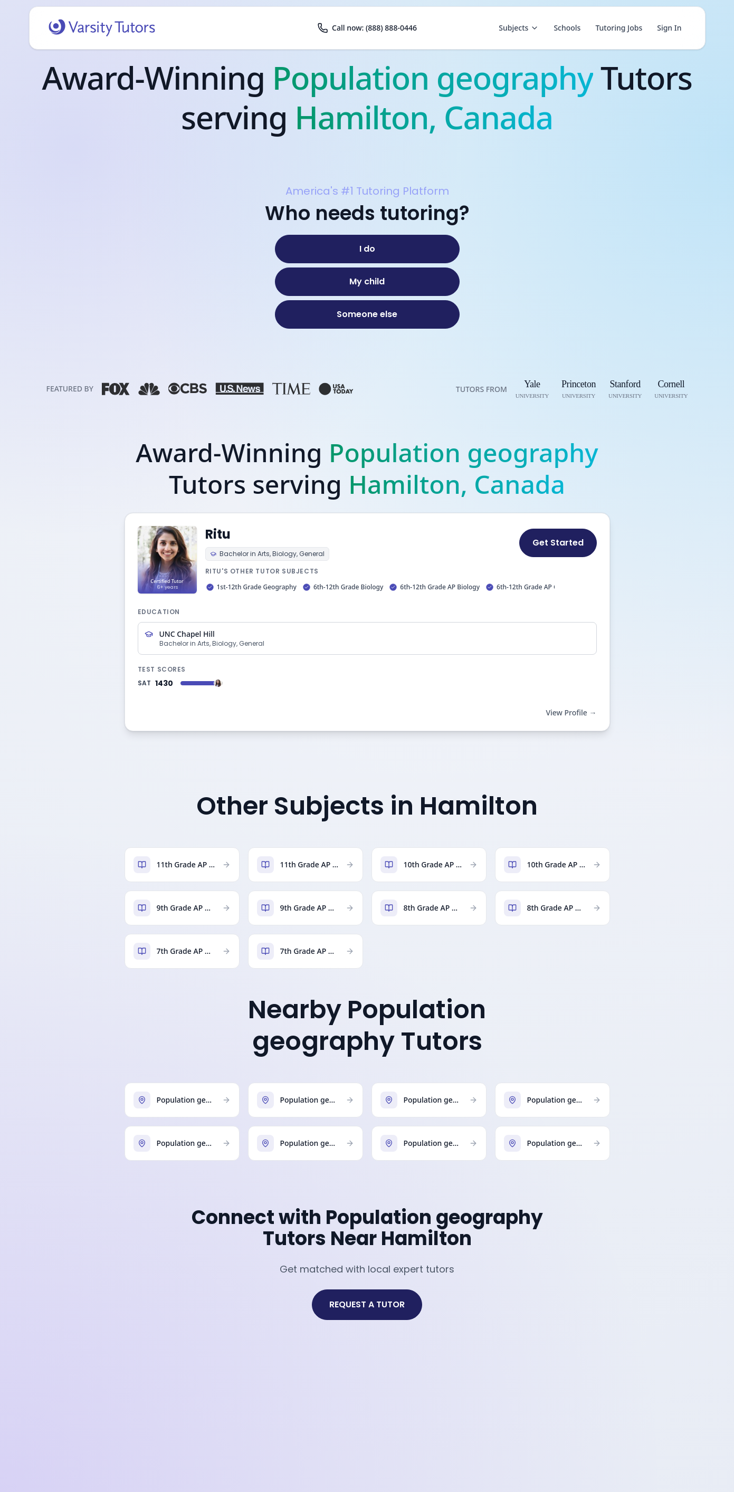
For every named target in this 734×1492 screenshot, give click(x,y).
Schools (567, 28)
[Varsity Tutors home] (101, 28)
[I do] (367, 249)
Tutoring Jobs (618, 28)
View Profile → (571, 712)
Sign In (669, 28)
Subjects (519, 28)
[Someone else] (367, 314)
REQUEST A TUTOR (367, 1304)
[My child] (367, 281)
